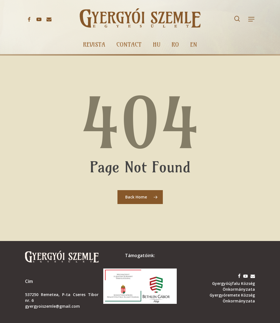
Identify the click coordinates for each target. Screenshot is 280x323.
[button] (251, 19)
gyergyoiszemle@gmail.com (52, 306)
